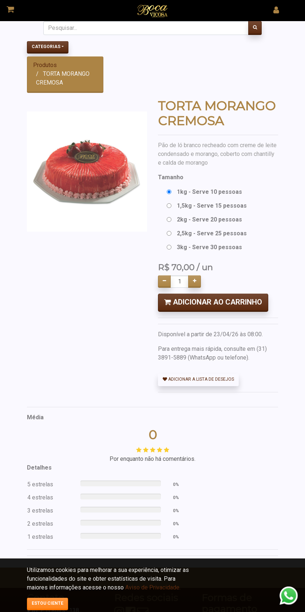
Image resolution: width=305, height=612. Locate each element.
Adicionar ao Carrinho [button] (213, 302)
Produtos (45, 65)
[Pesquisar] (255, 28)
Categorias (46, 46)
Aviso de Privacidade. (153, 587)
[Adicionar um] (194, 281)
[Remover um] (164, 281)
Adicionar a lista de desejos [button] (198, 379)
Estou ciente (47, 603)
